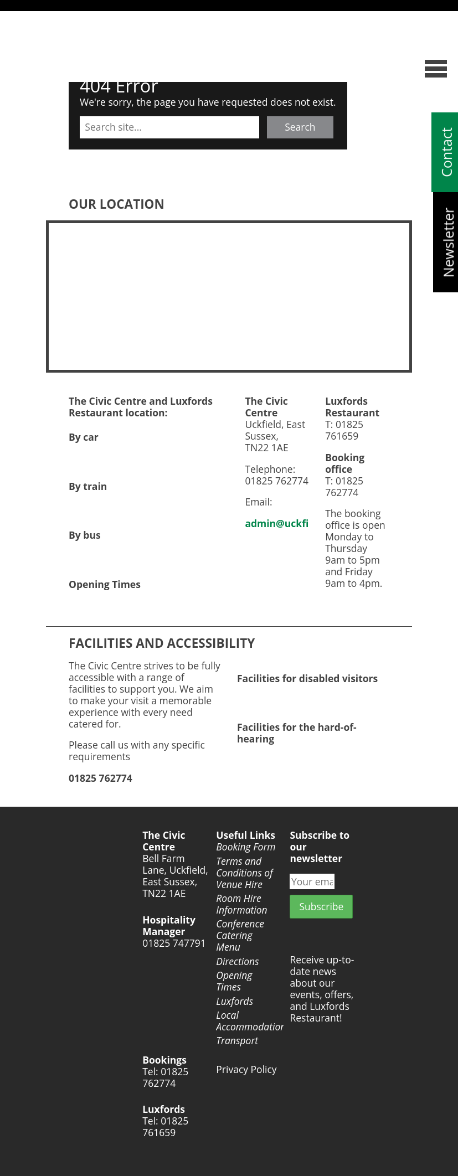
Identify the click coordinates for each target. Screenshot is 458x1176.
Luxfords (234, 1001)
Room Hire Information (241, 904)
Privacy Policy (246, 1069)
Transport (237, 1040)
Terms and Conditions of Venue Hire (244, 872)
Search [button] (300, 126)
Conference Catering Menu (240, 935)
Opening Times (234, 981)
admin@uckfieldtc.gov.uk (306, 523)
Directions (237, 961)
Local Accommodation (247, 1021)
